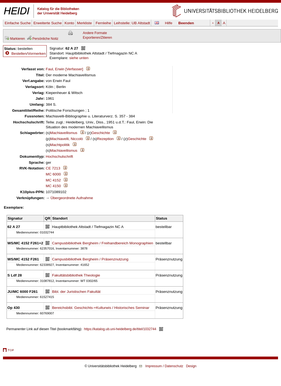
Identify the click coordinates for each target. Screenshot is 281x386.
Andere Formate (95, 33)
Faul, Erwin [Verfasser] (64, 69)
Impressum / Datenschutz (164, 366)
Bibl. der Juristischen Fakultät (76, 292)
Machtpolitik (60, 145)
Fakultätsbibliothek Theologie (76, 275)
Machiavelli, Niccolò (66, 139)
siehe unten (78, 58)
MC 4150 (53, 186)
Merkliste (85, 23)
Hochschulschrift (59, 156)
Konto (69, 23)
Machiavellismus (63, 133)
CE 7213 (53, 168)
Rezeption (105, 139)
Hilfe (168, 23)
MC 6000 (53, 174)
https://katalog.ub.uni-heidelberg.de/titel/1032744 (120, 329)
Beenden (186, 23)
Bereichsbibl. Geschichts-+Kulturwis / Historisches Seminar (100, 308)
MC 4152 (53, 180)
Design (191, 366)
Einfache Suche (18, 23)
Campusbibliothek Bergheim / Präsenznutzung (90, 259)
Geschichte (100, 133)
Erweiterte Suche (47, 23)
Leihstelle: (132, 23)
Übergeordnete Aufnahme (72, 198)
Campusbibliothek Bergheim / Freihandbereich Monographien (102, 243)
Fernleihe (103, 23)
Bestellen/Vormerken (28, 53)
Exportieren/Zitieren (97, 37)
